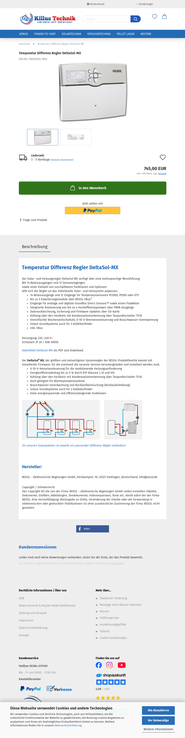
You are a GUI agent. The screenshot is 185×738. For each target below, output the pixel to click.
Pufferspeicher (109, 618)
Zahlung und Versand (32, 613)
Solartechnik (71, 34)
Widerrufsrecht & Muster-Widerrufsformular (47, 605)
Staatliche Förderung (113, 598)
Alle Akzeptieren (158, 710)
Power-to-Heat (45, 34)
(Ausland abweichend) (62, 160)
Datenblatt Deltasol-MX (37, 350)
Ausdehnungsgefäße (113, 624)
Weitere (146, 34)
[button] (92, 528)
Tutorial (105, 631)
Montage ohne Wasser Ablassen (120, 605)
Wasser (104, 611)
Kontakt (24, 635)
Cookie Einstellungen (113, 638)
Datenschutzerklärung (68, 725)
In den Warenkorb (87, 187)
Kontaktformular (30, 679)
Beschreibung (34, 246)
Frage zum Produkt (35, 220)
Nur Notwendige (158, 720)
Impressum (26, 620)
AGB (21, 598)
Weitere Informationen (158, 729)
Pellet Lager (125, 34)
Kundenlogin (145, 4)
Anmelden (117, 563)
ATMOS (23, 34)
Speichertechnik (99, 34)
